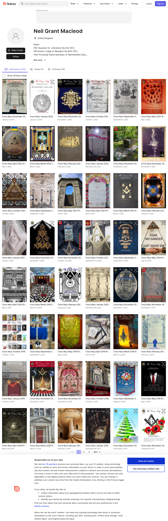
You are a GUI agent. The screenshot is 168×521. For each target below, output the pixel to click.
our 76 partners (49, 454)
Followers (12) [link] (56, 69)
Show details (40, 516)
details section (41, 496)
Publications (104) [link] (15, 69)
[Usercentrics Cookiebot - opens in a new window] (17, 516)
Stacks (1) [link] (36, 69)
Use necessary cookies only (146, 458)
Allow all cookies (146, 451)
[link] (134, 3)
